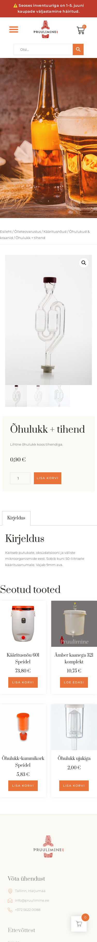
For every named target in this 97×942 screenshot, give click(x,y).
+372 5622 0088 (24, 910)
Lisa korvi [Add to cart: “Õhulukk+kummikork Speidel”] (23, 785)
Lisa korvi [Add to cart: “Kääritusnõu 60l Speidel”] (23, 682)
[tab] (16, 518)
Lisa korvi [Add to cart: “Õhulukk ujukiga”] (74, 785)
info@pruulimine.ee (28, 900)
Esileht (6, 231)
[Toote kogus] (20, 478)
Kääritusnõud (54, 231)
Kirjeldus (16, 518)
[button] (13, 29)
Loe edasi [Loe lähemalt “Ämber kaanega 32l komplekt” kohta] (74, 682)
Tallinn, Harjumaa (27, 891)
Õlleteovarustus (27, 231)
